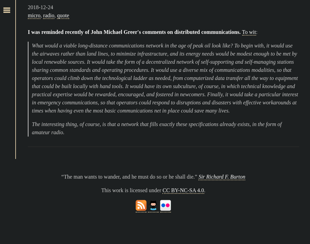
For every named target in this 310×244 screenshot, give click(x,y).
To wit (249, 32)
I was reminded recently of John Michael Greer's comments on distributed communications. (134, 32)
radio (48, 15)
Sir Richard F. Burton (221, 177)
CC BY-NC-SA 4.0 (183, 190)
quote (63, 15)
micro (34, 15)
